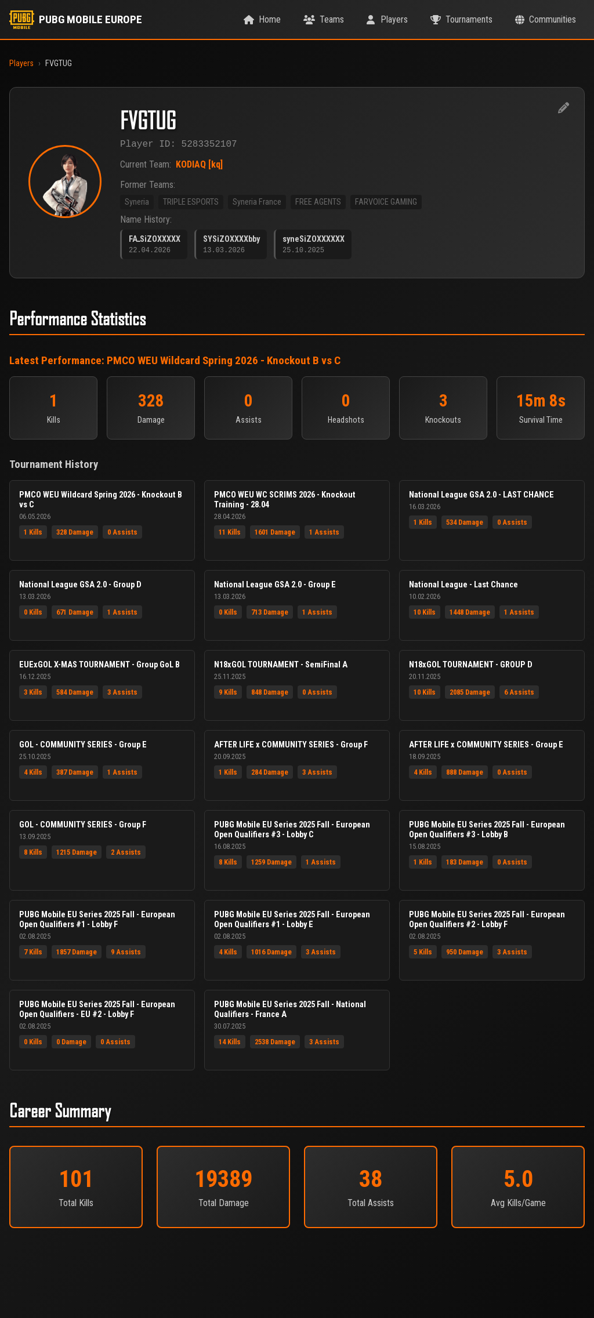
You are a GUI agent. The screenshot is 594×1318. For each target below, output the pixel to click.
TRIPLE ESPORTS (191, 204)
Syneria (137, 204)
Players (21, 63)
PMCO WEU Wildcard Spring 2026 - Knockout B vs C (224, 364)
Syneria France (257, 204)
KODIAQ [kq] (199, 166)
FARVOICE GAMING (386, 204)
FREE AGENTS (318, 204)
